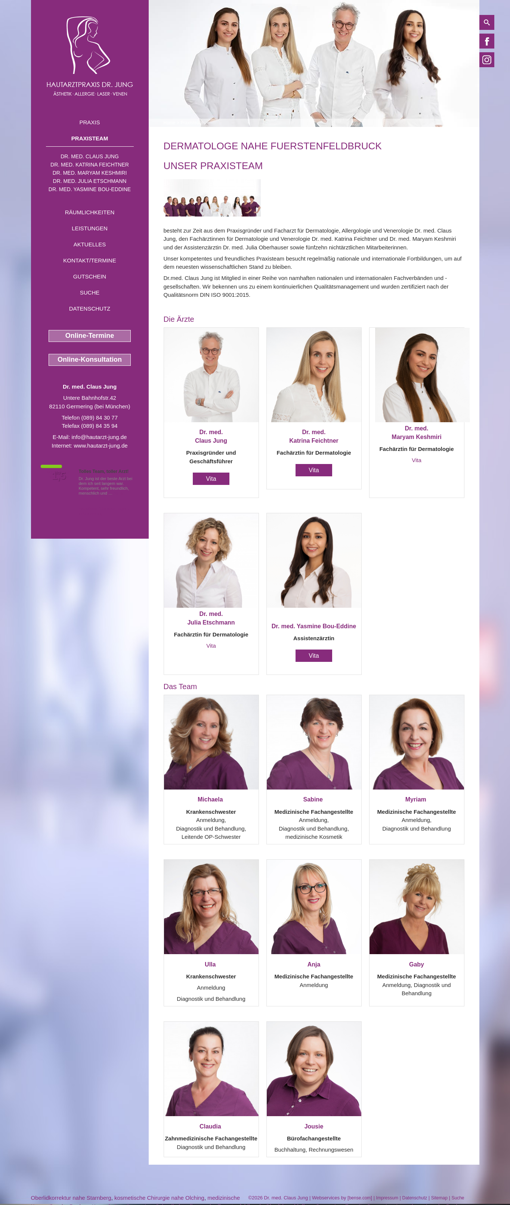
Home (170, 122)
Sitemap (439, 1198)
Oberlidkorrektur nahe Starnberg (71, 1198)
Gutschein (89, 276)
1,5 (59, 476)
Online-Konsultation (90, 359)
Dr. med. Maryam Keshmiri (90, 173)
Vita (211, 479)
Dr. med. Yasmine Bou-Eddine (90, 189)
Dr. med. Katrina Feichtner (89, 165)
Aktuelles (90, 244)
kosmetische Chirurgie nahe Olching (159, 1198)
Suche (90, 292)
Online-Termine (89, 335)
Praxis (89, 122)
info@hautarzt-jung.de (99, 437)
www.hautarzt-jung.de (100, 445)
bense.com (360, 1198)
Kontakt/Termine (89, 260)
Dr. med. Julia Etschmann (90, 181)
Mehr (118, 493)
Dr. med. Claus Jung (90, 156)
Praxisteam (89, 138)
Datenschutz (90, 308)
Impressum (387, 1198)
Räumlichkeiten (90, 212)
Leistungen (90, 228)
